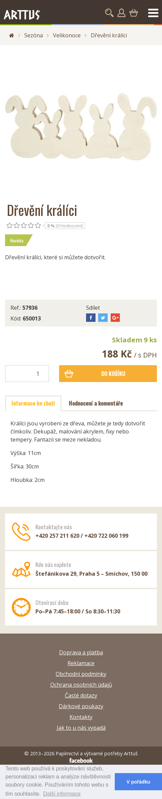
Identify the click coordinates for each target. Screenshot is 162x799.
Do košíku (95, 373)
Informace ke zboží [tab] (33, 403)
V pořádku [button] (138, 782)
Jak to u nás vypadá (81, 727)
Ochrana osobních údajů (81, 684)
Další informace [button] (62, 794)
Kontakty (81, 717)
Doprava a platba (81, 652)
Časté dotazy (81, 695)
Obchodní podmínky (81, 674)
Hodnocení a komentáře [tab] (96, 403)
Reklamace (81, 663)
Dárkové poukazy (81, 706)
